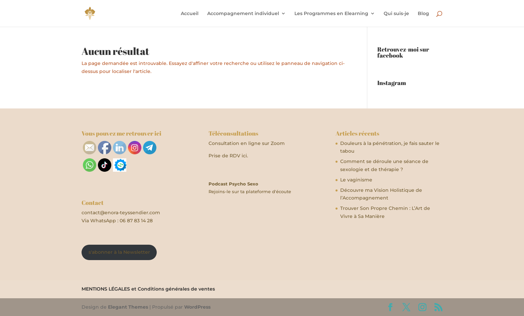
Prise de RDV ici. (228, 156)
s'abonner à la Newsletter (119, 252)
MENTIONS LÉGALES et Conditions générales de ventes (148, 289)
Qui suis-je (396, 13)
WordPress (197, 307)
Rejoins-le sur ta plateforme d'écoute (250, 191)
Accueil (190, 13)
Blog (423, 13)
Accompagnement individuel (243, 13)
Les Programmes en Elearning (331, 13)
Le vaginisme (356, 180)
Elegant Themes (128, 307)
